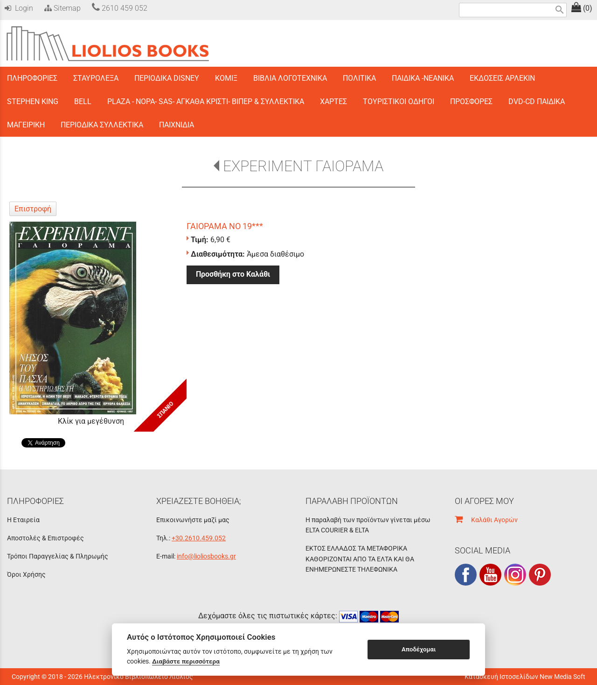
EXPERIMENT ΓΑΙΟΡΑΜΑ (303, 166)
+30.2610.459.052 (199, 538)
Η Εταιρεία (23, 520)
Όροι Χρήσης (26, 574)
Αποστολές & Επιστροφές (45, 538)
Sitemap (61, 8)
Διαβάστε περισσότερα (186, 661)
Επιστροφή (32, 208)
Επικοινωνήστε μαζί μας (192, 520)
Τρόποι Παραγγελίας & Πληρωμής (57, 556)
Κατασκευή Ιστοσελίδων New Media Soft (525, 676)
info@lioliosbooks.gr (206, 556)
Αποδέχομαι (419, 649)
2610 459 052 (119, 8)
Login (19, 8)
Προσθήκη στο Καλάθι (233, 274)
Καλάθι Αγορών (486, 520)
